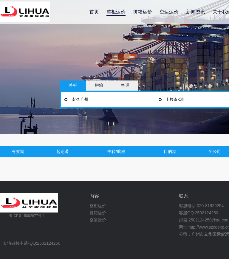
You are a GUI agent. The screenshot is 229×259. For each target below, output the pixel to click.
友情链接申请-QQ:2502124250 (31, 243)
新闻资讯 (195, 11)
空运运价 (169, 11)
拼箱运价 (142, 11)
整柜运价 (116, 11)
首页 (94, 11)
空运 (125, 85)
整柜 (73, 85)
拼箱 (99, 85)
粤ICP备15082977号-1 (27, 216)
